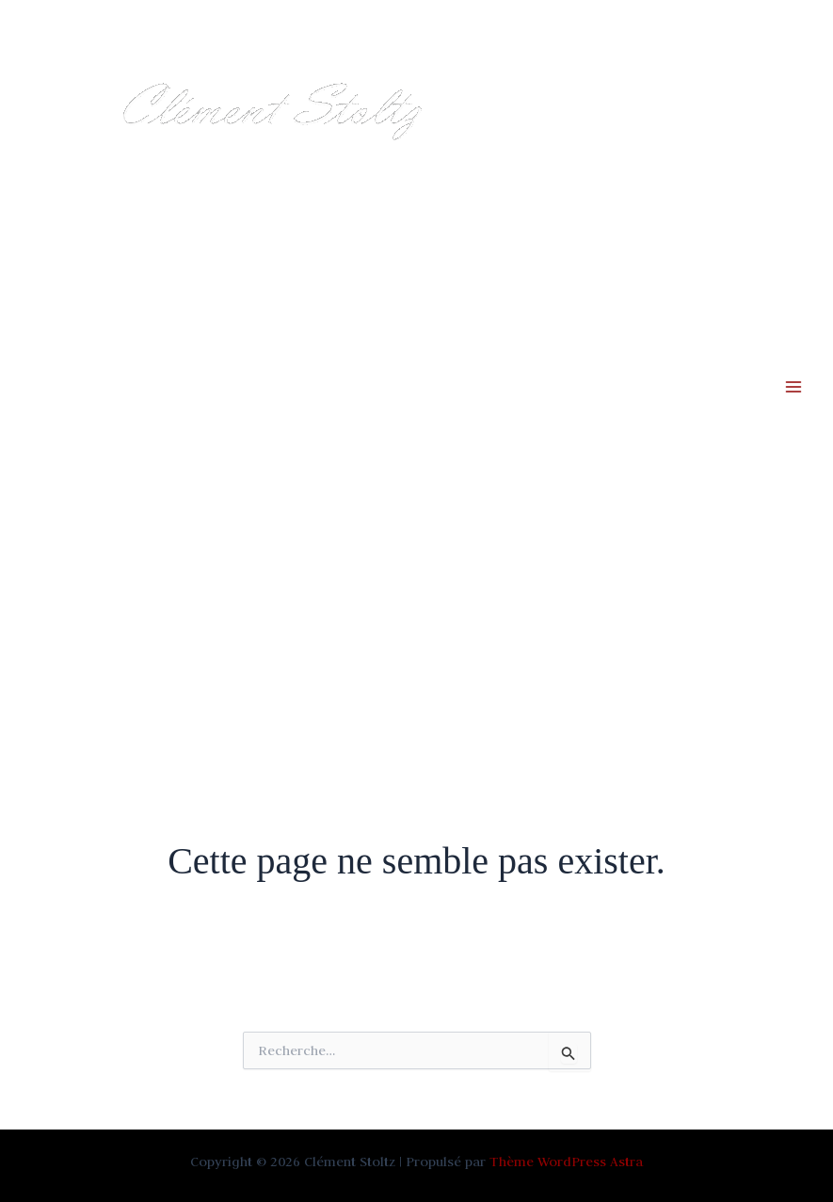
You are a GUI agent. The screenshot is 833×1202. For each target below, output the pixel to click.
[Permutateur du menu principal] (793, 387)
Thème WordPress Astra (566, 1161)
